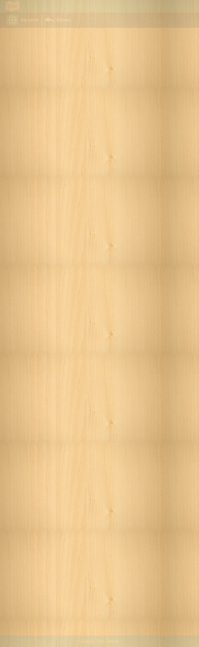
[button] (24, 20)
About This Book (99, 641)
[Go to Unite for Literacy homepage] (12, 6)
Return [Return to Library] (63, 20)
